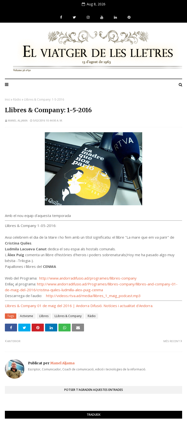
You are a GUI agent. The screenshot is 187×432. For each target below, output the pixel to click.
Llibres (43, 316)
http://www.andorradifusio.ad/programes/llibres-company (88, 278)
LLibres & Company (68, 316)
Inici (7, 99)
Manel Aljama (18, 120)
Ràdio (17, 99)
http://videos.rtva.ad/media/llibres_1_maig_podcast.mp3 (93, 295)
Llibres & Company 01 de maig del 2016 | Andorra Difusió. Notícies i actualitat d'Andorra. (79, 305)
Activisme (26, 316)
